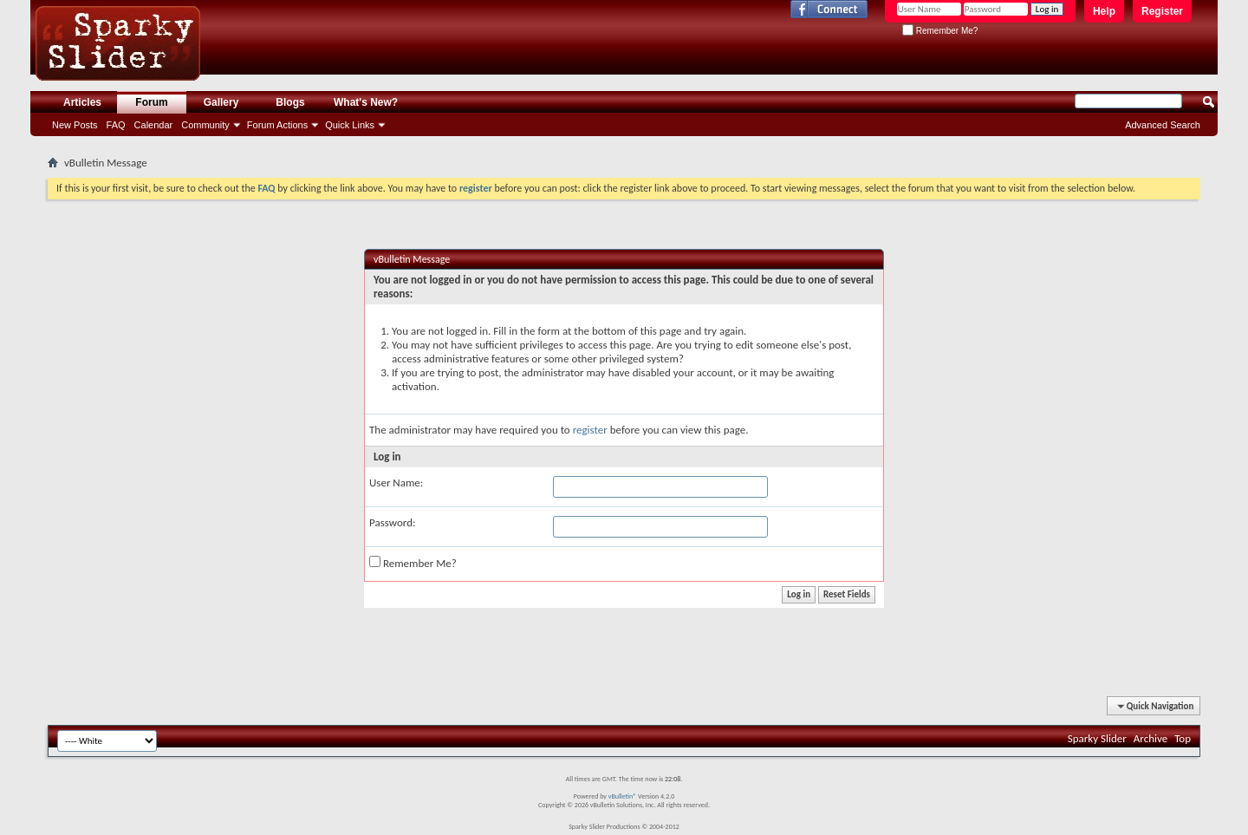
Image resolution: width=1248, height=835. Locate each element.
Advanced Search (1162, 125)
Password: (392, 522)
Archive (1150, 738)
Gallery (221, 102)
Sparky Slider (1097, 738)
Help (1104, 11)
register (590, 429)
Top (1182, 738)
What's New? (366, 102)
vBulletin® (622, 796)
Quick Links (349, 125)
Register (1162, 11)
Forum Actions (277, 125)
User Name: (396, 482)
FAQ (116, 125)
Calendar (153, 125)
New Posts (75, 125)
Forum (151, 102)
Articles (82, 102)
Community (205, 125)
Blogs (290, 102)
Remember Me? (940, 31)
